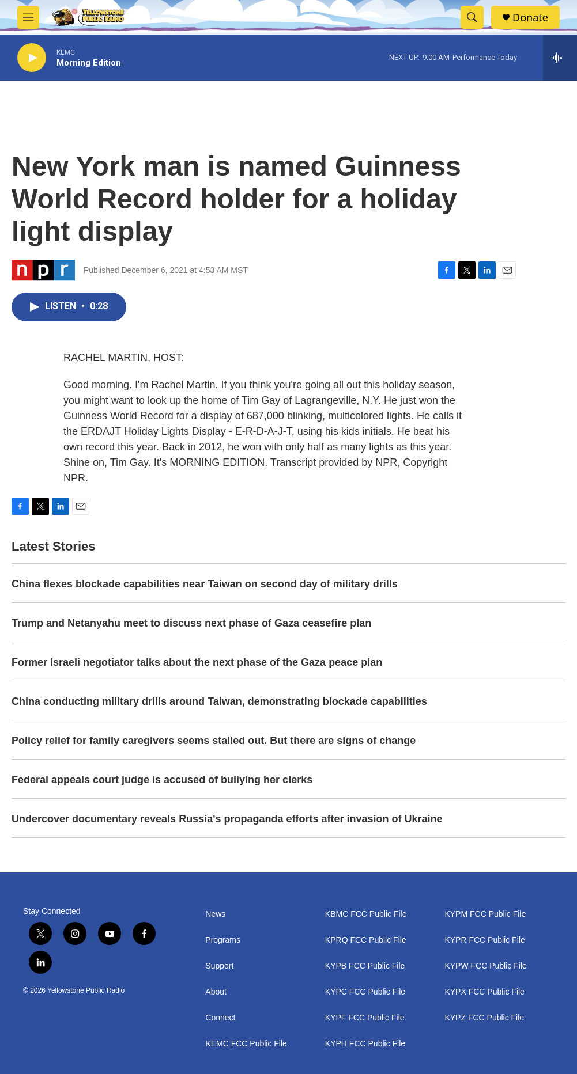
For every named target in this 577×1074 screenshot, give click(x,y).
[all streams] (560, 58)
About (216, 992)
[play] (31, 57)
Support (219, 966)
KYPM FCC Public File (485, 914)
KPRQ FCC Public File (365, 940)
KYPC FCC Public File (365, 992)
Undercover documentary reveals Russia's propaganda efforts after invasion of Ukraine (227, 819)
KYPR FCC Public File (484, 940)
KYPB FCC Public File (365, 966)
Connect (220, 1018)
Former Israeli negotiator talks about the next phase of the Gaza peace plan (197, 662)
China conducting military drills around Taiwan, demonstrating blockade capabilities (219, 701)
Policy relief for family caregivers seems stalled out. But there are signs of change (214, 740)
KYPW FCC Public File (485, 966)
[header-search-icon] (472, 17)
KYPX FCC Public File (484, 992)
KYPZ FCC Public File (484, 1018)
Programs (222, 940)
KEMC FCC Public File (246, 1043)
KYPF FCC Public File (365, 1018)
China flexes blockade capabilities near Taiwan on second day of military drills (205, 584)
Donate (530, 18)
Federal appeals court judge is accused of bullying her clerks (162, 779)
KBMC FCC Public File (366, 914)
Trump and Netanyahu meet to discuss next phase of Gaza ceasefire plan (191, 623)
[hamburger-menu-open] (28, 17)
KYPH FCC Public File (365, 1043)
